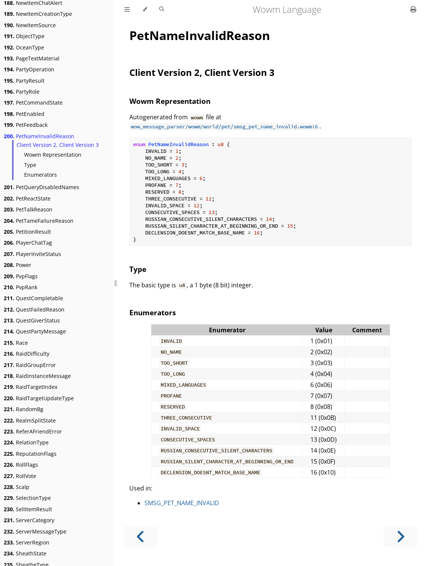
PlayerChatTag (28, 242)
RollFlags (21, 464)
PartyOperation (29, 69)
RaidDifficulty (26, 353)
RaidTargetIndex (30, 386)
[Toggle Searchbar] (161, 9)
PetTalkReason (28, 209)
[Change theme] (144, 9)
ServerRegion (26, 542)
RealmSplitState (30, 420)
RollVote (20, 476)
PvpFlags (21, 276)
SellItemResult (28, 509)
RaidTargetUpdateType (39, 398)
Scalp (16, 486)
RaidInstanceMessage (37, 375)
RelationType (26, 442)
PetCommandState (33, 102)
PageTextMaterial (32, 58)
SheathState (25, 553)
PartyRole (22, 91)
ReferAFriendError (33, 431)
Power (17, 264)
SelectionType (27, 497)
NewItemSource (30, 25)
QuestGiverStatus (32, 320)
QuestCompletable (33, 298)
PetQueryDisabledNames (41, 187)
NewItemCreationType (38, 13)
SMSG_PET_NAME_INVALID (181, 503)
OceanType (24, 47)
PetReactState (27, 198)
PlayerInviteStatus (32, 254)
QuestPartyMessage (35, 331)
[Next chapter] (400, 536)
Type (30, 164)
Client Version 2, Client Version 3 (58, 144)
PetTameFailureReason (39, 220)
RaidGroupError (30, 365)
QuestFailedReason (34, 309)
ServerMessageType (35, 531)
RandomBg (23, 409)
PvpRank (20, 287)
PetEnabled (24, 113)
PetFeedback (26, 124)
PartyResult (24, 80)
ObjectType (24, 36)
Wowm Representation (52, 154)
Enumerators (40, 174)
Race (16, 342)
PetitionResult (27, 231)
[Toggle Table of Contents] (127, 9)
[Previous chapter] (141, 536)
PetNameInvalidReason (39, 136)
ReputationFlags (30, 453)
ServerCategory (29, 520)
